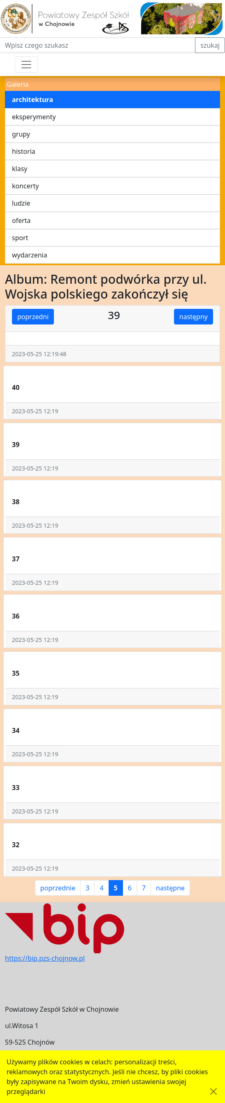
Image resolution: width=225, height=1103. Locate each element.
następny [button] (193, 316)
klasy (19, 168)
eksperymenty (34, 116)
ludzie (21, 203)
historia (23, 151)
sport (20, 237)
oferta (21, 220)
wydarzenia (29, 255)
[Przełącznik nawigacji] (26, 64)
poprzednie (57, 887)
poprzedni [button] (33, 316)
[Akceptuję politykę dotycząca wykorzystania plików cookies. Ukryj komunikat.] (213, 1091)
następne (170, 887)
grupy (21, 134)
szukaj (210, 45)
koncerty (25, 185)
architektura (32, 99)
